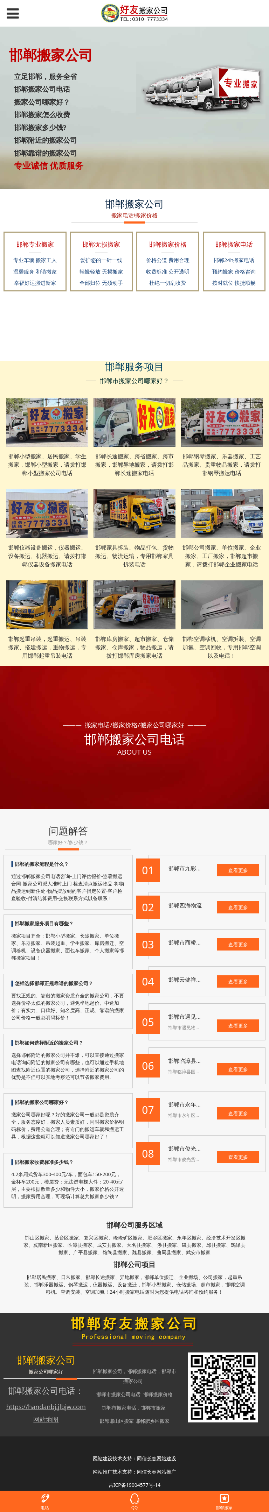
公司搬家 (213, 1277)
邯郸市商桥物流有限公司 (199, 942)
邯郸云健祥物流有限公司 (199, 979)
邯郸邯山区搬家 (116, 1421)
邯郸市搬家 (153, 1407)
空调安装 (70, 1291)
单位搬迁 (164, 1277)
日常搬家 (71, 1277)
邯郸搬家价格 (158, 1394)
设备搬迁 (127, 1284)
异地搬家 (129, 1277)
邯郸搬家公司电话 (41, 1390)
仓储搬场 (186, 1284)
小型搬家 (161, 1284)
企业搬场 (188, 1277)
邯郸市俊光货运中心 (193, 1148)
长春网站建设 (161, 1458)
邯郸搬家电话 (142, 1371)
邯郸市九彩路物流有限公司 (201, 868)
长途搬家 (105, 1277)
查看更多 (238, 870)
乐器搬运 (53, 1284)
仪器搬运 (102, 1284)
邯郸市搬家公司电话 (118, 1394)
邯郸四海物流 (185, 905)
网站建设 (102, 1458)
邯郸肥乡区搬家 (152, 1421)
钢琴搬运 (78, 1284)
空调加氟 (95, 1291)
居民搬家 (46, 1277)
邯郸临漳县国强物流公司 (199, 1061)
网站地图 (45, 1419)
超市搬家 (210, 1284)
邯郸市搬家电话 (119, 1407)
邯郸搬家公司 (107, 1371)
